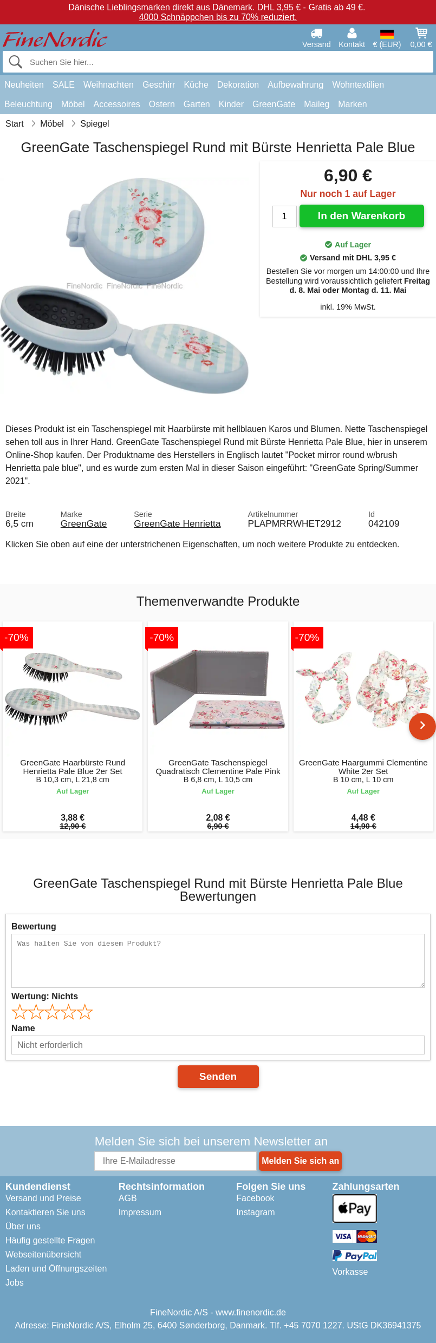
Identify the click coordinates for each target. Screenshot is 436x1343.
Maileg (316, 104)
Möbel (73, 104)
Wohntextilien (358, 84)
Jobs (14, 1282)
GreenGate (273, 104)
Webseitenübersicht (43, 1254)
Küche (196, 84)
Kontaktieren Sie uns (45, 1212)
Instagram (255, 1212)
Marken (352, 104)
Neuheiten (24, 84)
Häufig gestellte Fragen (50, 1240)
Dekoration (238, 84)
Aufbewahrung (295, 84)
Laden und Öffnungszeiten (56, 1268)
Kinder (231, 104)
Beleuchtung (28, 104)
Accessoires (117, 104)
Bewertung (33, 926)
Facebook (255, 1198)
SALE (64, 84)
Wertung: (44, 996)
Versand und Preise (43, 1198)
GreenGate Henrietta (177, 523)
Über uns (23, 1226)
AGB (128, 1198)
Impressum (140, 1212)
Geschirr (158, 84)
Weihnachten (108, 84)
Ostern (162, 104)
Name (23, 1028)
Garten (197, 104)
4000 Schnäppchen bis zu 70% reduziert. (218, 17)
